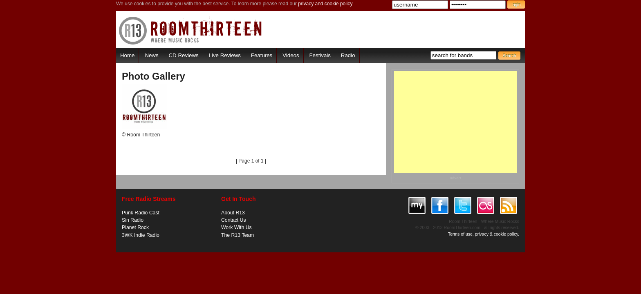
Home (127, 55)
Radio (348, 55)
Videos (290, 55)
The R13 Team (237, 235)
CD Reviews (184, 55)
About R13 (233, 213)
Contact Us (233, 220)
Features (261, 55)
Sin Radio (132, 220)
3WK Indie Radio (140, 235)
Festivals (319, 55)
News (151, 55)
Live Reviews (225, 55)
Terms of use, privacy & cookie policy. (483, 234)
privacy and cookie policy (325, 4)
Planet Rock (135, 227)
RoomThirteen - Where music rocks (190, 30)
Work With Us (236, 227)
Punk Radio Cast (140, 213)
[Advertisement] (455, 122)
